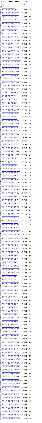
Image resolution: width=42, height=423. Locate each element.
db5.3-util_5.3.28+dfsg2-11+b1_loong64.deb (10, 353)
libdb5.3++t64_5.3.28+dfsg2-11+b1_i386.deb (10, 407)
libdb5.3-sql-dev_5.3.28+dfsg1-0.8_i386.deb (11, 23)
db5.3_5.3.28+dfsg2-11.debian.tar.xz (9, 349)
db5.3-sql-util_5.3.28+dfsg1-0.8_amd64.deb (10, 51)
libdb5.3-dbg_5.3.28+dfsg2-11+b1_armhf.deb (10, 391)
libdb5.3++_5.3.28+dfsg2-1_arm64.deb (9, 124)
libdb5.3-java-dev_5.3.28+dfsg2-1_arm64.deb (11, 128)
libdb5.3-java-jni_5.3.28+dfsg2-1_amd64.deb (11, 248)
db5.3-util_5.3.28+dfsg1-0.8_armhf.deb (10, 72)
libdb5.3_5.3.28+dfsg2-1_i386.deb (9, 276)
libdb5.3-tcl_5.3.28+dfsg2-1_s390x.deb (10, 114)
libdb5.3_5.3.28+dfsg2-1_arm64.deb (9, 138)
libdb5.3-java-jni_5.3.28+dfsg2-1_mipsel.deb (11, 169)
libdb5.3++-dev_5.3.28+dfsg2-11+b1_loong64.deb (11, 355)
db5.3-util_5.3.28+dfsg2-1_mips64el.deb (10, 200)
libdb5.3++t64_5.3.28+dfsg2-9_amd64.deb (10, 283)
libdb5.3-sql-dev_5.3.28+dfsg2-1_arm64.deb (10, 131)
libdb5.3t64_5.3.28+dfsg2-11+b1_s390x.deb (10, 369)
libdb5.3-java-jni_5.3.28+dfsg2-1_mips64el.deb (11, 209)
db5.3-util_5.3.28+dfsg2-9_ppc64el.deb (10, 324)
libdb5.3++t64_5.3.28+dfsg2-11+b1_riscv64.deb (11, 415)
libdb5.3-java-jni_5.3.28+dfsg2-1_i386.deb (10, 268)
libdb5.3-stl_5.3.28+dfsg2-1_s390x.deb (10, 113)
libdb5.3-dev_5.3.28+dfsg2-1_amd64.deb (10, 245)
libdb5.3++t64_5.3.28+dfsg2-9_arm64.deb (10, 310)
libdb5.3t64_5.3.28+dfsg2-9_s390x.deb (9, 306)
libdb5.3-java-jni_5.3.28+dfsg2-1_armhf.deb (11, 150)
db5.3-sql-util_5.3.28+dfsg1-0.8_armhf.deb (10, 71)
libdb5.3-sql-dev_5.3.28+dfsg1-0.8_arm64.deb (11, 43)
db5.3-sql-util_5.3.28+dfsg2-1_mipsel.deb (10, 159)
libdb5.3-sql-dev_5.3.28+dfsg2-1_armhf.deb (10, 151)
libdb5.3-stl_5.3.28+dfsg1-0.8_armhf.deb (10, 86)
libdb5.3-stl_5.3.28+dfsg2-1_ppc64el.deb (10, 234)
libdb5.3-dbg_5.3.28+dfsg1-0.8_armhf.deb (10, 76)
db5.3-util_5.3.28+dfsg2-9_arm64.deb (9, 307)
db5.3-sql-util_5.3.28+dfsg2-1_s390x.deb (10, 98)
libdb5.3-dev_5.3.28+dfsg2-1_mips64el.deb (10, 206)
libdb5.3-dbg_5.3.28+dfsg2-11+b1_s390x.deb (10, 366)
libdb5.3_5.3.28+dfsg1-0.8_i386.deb (9, 30)
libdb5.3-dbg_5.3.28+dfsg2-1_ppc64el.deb (10, 224)
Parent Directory (5, 6)
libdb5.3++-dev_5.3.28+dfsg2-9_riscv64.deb (10, 342)
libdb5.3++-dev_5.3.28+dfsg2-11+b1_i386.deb (11, 405)
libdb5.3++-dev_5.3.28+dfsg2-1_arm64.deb (10, 123)
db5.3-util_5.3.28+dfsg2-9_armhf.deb (9, 315)
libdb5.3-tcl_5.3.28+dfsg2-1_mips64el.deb (10, 216)
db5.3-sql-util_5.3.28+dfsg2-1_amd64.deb (10, 238)
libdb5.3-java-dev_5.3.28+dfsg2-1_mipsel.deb (11, 168)
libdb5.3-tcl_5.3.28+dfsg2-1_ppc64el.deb (10, 235)
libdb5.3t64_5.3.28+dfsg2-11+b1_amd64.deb (10, 377)
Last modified (24, 4)
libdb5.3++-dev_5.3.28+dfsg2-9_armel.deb (10, 334)
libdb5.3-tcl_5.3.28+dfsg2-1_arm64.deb (10, 137)
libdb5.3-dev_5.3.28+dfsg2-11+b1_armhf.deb (10, 393)
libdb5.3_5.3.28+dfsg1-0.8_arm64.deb (9, 50)
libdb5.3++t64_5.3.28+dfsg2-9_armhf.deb (10, 318)
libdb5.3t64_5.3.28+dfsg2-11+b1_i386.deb (10, 411)
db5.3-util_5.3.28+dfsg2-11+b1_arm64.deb (10, 396)
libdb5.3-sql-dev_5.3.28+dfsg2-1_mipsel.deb (11, 171)
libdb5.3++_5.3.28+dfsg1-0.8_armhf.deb (10, 75)
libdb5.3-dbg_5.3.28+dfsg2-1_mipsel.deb (10, 165)
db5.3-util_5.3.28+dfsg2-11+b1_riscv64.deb (10, 412)
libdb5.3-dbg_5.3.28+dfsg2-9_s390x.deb (10, 303)
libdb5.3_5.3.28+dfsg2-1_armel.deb (9, 197)
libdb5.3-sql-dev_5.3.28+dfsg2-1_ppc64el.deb (11, 230)
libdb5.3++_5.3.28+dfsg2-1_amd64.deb (9, 242)
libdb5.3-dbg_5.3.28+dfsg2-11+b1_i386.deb (10, 408)
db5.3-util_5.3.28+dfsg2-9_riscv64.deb (10, 341)
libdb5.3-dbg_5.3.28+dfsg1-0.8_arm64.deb (10, 37)
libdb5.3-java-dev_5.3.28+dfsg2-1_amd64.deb (11, 247)
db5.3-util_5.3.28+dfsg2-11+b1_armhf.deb (10, 387)
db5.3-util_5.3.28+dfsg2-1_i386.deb (9, 259)
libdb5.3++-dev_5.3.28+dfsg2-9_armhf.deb (10, 317)
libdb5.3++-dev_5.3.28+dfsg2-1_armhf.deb (10, 143)
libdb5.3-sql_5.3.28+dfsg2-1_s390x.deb (10, 110)
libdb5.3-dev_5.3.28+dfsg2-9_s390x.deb (10, 304)
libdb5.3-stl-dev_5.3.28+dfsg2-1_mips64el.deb (11, 213)
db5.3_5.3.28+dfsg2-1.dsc (7, 93)
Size (30, 4)
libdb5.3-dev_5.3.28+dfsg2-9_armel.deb (10, 338)
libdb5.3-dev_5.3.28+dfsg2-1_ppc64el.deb (10, 225)
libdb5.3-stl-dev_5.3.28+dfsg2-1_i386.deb (10, 272)
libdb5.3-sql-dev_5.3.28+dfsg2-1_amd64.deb (10, 249)
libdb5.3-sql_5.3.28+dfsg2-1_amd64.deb (10, 251)
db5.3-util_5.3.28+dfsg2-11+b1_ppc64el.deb (10, 379)
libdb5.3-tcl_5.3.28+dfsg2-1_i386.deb (9, 275)
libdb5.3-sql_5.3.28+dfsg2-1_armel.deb (10, 192)
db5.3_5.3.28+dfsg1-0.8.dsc (7, 10)
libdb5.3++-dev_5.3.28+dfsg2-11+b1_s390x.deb (11, 363)
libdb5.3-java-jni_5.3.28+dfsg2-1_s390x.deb (11, 107)
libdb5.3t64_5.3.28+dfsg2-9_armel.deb (9, 339)
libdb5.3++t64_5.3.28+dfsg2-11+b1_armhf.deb (11, 390)
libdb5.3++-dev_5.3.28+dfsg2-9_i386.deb (10, 290)
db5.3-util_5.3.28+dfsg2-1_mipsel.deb (9, 161)
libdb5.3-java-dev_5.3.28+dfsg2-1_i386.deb (10, 266)
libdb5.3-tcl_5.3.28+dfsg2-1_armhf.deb (10, 157)
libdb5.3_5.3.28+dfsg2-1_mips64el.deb (9, 217)
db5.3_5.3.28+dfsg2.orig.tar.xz (8, 96)
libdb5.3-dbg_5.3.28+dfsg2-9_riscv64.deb (10, 345)
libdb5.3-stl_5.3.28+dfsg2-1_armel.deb (10, 195)
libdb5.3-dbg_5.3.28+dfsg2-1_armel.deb (10, 185)
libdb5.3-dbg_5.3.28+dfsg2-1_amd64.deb (10, 244)
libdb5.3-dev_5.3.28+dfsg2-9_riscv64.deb (10, 346)
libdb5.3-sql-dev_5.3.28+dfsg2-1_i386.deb (10, 269)
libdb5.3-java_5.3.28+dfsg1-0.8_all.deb (10, 92)
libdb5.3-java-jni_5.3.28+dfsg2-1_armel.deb (11, 189)
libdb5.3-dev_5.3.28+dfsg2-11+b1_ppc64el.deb (11, 384)
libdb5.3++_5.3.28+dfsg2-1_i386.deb (9, 262)
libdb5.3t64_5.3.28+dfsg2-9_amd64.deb (9, 287)
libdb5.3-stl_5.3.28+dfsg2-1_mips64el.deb (10, 214)
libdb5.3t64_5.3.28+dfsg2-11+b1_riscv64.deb (11, 419)
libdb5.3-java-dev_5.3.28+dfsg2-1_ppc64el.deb (11, 227)
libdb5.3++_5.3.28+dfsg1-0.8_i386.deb (9, 16)
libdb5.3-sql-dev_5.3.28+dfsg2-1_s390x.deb (10, 109)
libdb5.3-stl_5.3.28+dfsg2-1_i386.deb (9, 273)
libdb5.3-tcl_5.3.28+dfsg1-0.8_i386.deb (10, 29)
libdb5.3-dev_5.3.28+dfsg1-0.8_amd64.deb (10, 58)
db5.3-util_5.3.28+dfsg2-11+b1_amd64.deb (10, 370)
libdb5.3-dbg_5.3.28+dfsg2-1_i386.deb (9, 263)
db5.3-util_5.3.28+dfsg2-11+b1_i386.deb (10, 404)
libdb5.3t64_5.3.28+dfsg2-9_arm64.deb (9, 314)
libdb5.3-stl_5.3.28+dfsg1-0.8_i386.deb (10, 27)
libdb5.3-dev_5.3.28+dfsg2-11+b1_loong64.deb (11, 359)
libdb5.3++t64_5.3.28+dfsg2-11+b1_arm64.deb (11, 398)
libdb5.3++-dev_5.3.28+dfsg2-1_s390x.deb (10, 100)
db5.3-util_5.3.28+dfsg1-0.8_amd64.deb (10, 53)
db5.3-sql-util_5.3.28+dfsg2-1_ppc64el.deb (10, 218)
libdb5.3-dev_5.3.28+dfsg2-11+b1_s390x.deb (10, 367)
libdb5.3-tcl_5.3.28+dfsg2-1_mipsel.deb (10, 176)
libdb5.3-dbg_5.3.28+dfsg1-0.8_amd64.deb (10, 57)
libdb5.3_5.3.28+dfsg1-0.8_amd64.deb (9, 69)
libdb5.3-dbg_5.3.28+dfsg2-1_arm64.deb (10, 126)
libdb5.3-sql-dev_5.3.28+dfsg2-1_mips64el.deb (11, 210)
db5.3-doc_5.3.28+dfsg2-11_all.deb (9, 352)
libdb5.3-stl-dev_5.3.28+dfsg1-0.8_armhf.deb (11, 85)
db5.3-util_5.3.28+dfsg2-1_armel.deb (9, 180)
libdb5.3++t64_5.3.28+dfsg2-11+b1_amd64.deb (11, 373)
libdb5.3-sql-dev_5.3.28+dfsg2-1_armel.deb (10, 190)
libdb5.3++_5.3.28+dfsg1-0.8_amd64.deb (10, 55)
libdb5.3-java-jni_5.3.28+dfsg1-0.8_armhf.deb (11, 81)
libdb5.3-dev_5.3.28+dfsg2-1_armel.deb (10, 186)
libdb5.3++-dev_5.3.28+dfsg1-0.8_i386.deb (10, 15)
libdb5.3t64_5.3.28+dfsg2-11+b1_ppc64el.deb (11, 386)
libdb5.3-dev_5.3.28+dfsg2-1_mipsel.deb (10, 166)
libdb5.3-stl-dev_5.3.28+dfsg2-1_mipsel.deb (11, 173)
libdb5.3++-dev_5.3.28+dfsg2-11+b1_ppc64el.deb (11, 380)
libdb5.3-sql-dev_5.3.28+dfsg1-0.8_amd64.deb (11, 62)
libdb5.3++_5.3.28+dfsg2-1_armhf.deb (9, 144)
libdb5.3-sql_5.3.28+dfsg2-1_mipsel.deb (10, 172)
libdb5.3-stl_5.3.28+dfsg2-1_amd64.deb (10, 254)
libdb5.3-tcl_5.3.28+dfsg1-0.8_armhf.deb (10, 88)
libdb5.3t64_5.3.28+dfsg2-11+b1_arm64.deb (10, 403)
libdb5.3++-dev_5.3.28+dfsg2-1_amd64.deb (10, 241)
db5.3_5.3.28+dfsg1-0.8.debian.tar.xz (9, 9)
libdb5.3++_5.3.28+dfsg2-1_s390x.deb (9, 102)
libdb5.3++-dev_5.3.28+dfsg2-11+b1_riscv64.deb (11, 414)
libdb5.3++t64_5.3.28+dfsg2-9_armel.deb (10, 335)
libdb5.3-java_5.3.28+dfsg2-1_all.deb (9, 119)
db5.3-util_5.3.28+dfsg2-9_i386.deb (9, 289)
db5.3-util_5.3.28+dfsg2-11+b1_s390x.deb (10, 362)
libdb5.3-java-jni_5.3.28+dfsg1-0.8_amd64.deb (11, 61)
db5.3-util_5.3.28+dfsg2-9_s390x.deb (9, 299)
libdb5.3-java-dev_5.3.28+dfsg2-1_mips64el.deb (11, 207)
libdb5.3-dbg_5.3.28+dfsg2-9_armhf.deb (10, 320)
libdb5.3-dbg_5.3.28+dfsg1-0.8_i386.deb (10, 17)
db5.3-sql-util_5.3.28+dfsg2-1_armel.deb (10, 179)
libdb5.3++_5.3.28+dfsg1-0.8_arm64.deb (10, 36)
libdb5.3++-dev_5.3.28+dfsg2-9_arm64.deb (10, 308)
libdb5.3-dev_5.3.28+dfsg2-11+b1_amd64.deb (10, 376)
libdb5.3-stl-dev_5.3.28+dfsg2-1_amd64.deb (10, 252)
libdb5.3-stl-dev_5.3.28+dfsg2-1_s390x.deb (10, 112)
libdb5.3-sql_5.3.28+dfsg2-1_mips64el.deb (10, 211)
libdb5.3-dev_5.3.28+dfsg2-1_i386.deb (9, 265)
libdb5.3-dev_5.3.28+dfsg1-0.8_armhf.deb (10, 78)
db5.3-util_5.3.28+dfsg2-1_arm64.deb (9, 121)
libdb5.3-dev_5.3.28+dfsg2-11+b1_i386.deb (10, 410)
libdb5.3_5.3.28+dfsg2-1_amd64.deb (9, 256)
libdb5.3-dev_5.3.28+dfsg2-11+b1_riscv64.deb (11, 418)
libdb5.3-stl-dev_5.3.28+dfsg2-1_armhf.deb (10, 154)
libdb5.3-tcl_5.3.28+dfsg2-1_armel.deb (10, 196)
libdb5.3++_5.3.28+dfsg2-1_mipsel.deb (9, 164)
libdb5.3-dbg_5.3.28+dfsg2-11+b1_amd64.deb (10, 374)
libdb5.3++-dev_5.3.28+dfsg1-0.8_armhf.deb (10, 74)
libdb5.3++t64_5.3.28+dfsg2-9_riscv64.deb (10, 344)
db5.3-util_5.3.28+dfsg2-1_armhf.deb (9, 141)
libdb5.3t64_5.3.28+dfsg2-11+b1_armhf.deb (10, 394)
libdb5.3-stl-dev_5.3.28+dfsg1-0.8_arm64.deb (11, 46)
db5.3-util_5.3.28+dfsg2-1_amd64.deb (9, 240)
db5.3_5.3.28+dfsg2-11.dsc (7, 351)
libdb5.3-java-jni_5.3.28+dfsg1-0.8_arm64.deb (11, 41)
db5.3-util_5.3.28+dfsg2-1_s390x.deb (9, 99)
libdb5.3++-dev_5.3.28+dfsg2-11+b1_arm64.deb (11, 397)
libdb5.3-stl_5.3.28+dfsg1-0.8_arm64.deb (10, 47)
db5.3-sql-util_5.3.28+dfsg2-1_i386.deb (10, 258)
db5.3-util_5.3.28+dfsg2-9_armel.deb (9, 332)
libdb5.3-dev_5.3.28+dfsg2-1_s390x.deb (10, 105)
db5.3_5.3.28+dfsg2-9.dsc (7, 277)
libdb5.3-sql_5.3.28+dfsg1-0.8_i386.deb (10, 24)
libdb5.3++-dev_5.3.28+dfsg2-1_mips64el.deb (11, 202)
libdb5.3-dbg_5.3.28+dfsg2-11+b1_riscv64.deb (11, 417)
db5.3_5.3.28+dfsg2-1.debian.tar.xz (9, 95)
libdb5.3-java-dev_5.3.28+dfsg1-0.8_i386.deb (11, 20)
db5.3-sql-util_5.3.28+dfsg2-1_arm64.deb (10, 120)
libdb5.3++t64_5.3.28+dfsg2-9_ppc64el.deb (10, 327)
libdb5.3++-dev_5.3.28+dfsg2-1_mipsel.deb (10, 162)
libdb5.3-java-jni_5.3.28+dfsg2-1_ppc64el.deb (11, 228)
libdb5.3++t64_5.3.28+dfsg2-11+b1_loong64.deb (11, 356)
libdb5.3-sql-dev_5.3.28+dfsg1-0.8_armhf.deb (11, 82)
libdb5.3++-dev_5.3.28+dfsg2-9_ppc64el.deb (10, 325)
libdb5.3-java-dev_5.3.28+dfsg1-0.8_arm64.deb (11, 40)
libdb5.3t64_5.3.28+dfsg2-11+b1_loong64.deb (11, 360)
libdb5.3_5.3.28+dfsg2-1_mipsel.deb (9, 178)
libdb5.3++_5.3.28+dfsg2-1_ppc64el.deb (10, 223)
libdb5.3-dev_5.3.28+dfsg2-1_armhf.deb (10, 147)
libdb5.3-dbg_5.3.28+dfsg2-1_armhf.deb (10, 145)
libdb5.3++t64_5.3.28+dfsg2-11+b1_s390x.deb (11, 365)
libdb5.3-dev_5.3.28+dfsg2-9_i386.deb (9, 294)
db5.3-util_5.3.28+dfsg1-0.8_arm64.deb (10, 33)
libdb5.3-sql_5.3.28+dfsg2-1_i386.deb (9, 270)
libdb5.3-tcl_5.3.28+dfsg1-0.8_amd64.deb (10, 68)
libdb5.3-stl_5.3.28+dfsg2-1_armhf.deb (10, 155)
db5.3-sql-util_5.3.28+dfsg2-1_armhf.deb (10, 140)
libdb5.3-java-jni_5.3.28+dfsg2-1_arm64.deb (11, 130)
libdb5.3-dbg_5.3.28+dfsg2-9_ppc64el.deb (10, 328)
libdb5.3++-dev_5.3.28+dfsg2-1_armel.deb (10, 182)
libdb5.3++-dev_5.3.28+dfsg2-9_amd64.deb (10, 282)
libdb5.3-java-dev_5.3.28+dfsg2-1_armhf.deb (11, 148)
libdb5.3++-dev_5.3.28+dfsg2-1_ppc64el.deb (10, 221)
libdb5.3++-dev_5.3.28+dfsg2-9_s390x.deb (10, 300)
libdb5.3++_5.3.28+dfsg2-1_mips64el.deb (10, 203)
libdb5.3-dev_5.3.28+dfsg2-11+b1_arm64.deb (10, 401)
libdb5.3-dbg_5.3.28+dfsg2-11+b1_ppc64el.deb (11, 383)
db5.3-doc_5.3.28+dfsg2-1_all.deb (9, 117)
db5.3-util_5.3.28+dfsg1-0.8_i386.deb (9, 13)
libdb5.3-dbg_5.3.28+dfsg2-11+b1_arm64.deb (10, 400)
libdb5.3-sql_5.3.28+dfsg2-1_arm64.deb (10, 133)
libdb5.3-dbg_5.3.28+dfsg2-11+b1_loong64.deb (11, 358)
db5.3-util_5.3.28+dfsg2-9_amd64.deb (9, 280)
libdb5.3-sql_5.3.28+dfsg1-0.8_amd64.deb (10, 64)
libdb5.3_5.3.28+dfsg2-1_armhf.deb (9, 158)
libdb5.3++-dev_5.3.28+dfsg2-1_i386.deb (10, 261)
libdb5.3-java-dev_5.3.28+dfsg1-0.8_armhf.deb (11, 79)
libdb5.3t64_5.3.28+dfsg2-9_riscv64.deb (10, 348)
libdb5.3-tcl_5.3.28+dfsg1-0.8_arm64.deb (10, 48)
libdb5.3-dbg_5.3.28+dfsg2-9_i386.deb (9, 293)
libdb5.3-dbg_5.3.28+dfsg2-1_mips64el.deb (10, 204)
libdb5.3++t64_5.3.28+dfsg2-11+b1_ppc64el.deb (11, 381)
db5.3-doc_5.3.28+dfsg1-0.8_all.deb (9, 91)
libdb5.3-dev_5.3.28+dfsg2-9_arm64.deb (10, 313)
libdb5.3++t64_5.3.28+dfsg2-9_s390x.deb (10, 301)
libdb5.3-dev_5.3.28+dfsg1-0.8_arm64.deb (10, 39)
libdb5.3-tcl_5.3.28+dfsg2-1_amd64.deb (10, 255)
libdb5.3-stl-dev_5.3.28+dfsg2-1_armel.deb (10, 193)
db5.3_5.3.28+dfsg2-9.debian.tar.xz (9, 279)
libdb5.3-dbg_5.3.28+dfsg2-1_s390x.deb (10, 103)
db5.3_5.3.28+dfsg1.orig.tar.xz (8, 8)
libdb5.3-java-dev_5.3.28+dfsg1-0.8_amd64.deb (11, 60)
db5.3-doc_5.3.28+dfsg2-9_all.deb (9, 297)
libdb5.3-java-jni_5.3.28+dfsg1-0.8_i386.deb (11, 22)
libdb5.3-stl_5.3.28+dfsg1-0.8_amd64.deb (10, 67)
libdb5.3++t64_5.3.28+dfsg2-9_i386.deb (10, 292)
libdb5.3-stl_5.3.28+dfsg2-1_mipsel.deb (10, 175)
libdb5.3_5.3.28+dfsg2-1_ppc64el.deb (9, 237)
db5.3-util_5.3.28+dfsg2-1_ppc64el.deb (10, 220)
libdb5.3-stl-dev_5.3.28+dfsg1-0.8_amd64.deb (11, 65)
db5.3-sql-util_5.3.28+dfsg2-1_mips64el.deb (11, 199)
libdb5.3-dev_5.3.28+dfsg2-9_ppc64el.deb (10, 329)
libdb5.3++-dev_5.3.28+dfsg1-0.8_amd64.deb (10, 54)
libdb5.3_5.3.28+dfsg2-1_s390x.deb (9, 116)
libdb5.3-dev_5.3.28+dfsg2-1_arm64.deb (10, 127)
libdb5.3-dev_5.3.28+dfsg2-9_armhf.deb (10, 321)
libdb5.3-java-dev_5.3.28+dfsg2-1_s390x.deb (11, 106)
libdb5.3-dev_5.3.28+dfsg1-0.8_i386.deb (10, 19)
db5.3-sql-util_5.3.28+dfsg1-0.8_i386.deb (10, 12)
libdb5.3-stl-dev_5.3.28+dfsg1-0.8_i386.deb (11, 26)
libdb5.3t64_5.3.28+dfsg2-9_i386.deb (9, 296)
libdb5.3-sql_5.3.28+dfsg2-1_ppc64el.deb (10, 231)
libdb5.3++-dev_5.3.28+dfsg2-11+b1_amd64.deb (11, 372)
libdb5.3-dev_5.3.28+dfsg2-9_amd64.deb (10, 286)
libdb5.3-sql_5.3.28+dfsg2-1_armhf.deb (10, 152)
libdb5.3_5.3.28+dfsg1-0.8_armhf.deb (9, 89)
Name (3, 4)
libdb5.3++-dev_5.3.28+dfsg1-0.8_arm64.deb (10, 34)
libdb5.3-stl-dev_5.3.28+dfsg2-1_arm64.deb (10, 134)
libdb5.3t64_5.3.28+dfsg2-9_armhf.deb (9, 322)
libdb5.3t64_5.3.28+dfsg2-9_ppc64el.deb (10, 331)
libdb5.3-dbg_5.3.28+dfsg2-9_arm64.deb (10, 311)
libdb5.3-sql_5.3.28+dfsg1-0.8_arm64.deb (10, 44)
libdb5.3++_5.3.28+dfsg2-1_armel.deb (9, 183)
